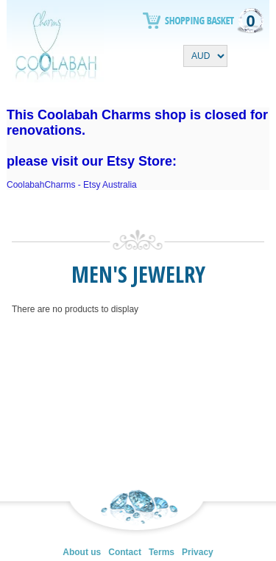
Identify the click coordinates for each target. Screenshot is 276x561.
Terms (161, 552)
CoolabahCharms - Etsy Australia (72, 185)
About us (82, 552)
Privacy (197, 552)
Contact (124, 552)
